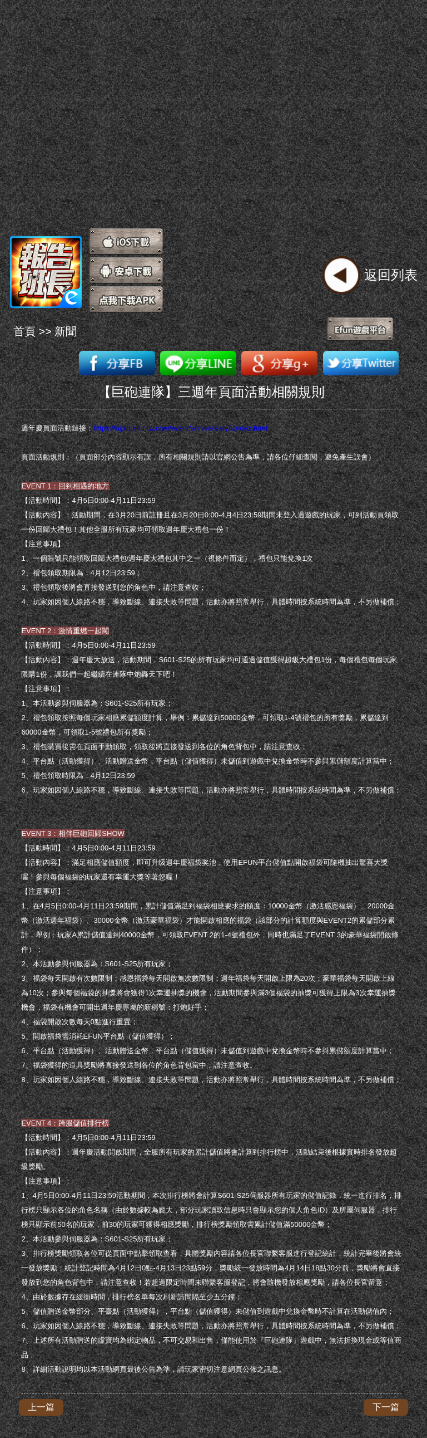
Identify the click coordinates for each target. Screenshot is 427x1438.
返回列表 (391, 274)
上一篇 (41, 1407)
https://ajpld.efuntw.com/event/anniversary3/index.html (180, 428)
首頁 (24, 331)
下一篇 (386, 1407)
